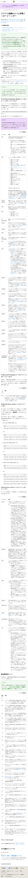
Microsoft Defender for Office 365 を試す (12, 46)
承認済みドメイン (18, 769)
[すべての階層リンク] (2, 10)
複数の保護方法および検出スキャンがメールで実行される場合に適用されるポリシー (17, 197)
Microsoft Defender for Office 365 (10, 9)
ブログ (16, 871)
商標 (2, 876)
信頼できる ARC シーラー (10, 776)
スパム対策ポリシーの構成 (20, 352)
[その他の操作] (26, 10)
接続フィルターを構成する (19, 203)
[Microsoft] (14, 1)
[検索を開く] (21, 2)
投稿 (21, 871)
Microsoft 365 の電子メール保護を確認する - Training (11, 855)
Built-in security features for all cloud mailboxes (15, 19)
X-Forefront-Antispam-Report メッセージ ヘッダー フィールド (14, 27)
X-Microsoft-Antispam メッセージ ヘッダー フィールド (12, 29)
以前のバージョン (10, 871)
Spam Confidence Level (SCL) (14, 245)
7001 (25, 412)
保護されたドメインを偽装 (16, 252)
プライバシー (3, 872)
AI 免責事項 (3, 871)
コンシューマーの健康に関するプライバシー (9, 874)
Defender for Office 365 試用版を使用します (12, 42)
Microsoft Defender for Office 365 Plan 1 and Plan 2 (10, 21)
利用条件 (22, 874)
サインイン (25, 1)
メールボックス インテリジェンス (19, 167)
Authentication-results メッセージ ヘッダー (10, 30)
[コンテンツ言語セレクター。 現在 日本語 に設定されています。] (3, 868)
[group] (15, 428)
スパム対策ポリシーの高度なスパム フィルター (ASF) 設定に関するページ (17, 360)
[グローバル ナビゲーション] (1, 2)
